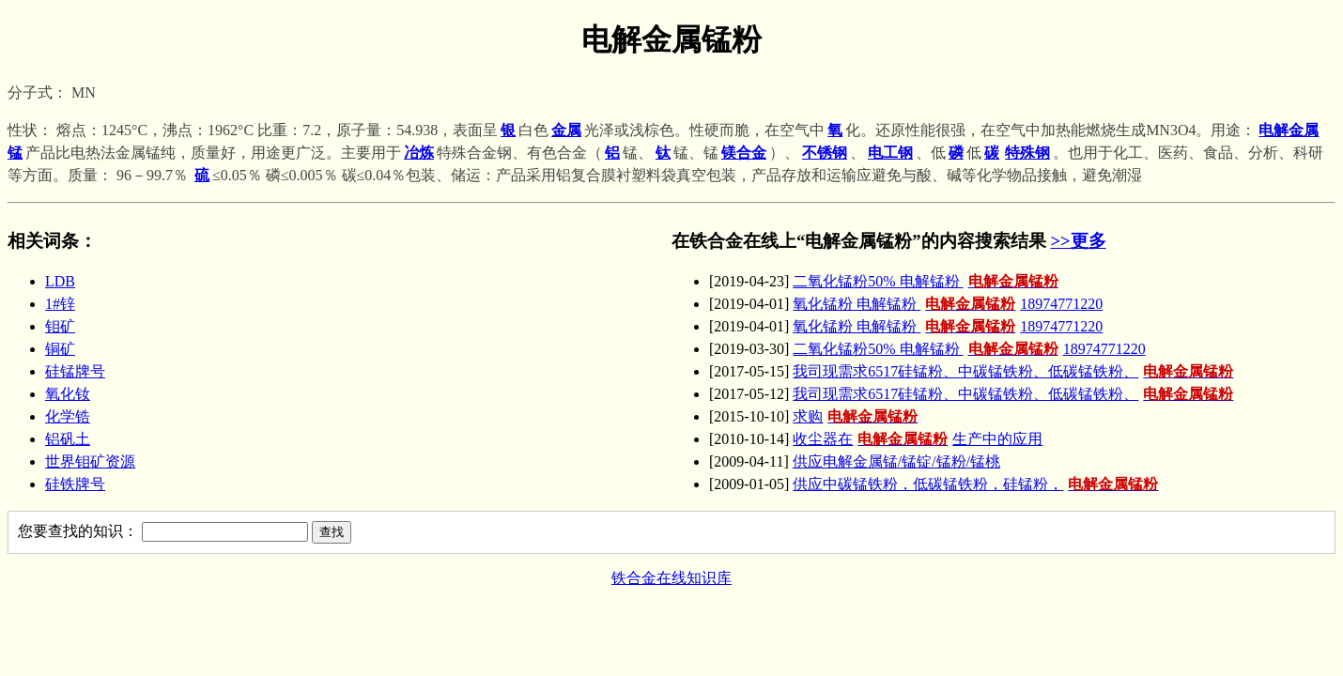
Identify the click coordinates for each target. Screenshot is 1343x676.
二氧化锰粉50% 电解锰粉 (927, 281)
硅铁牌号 (75, 484)
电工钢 (890, 153)
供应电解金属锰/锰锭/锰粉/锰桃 (896, 461)
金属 (566, 130)
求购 (857, 416)
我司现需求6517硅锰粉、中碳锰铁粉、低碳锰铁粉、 (1015, 371)
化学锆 (67, 416)
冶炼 (419, 153)
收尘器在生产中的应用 (917, 439)
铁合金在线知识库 (671, 578)
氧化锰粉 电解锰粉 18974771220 (948, 304)
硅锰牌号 (75, 371)
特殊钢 (1027, 153)
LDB (60, 281)
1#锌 (60, 304)
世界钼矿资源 (90, 461)
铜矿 (60, 349)
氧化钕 (67, 394)
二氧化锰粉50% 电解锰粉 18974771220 (969, 349)
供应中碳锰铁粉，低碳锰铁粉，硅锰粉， (978, 484)
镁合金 (743, 153)
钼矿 (60, 326)
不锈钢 (824, 153)
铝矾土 (67, 439)
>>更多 (1077, 241)
